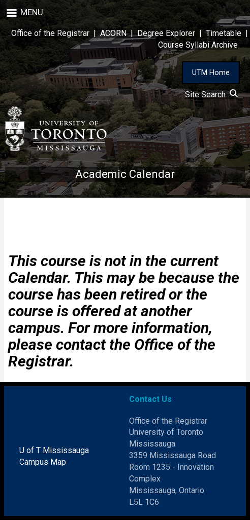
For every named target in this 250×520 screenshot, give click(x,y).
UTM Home (211, 72)
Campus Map (42, 462)
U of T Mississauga (54, 450)
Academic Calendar (125, 174)
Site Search (211, 94)
